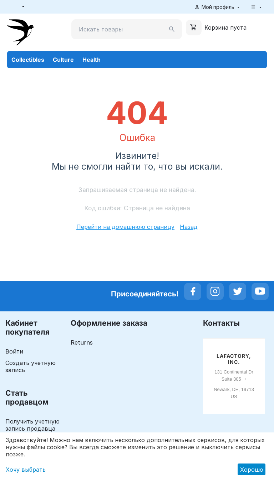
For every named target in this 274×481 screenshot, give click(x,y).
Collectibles (27, 59)
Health (91, 59)
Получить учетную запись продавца (32, 425)
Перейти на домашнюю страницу (125, 226)
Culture (63, 59)
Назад (189, 226)
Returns (82, 342)
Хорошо (251, 469)
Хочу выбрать (26, 469)
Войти (14, 351)
